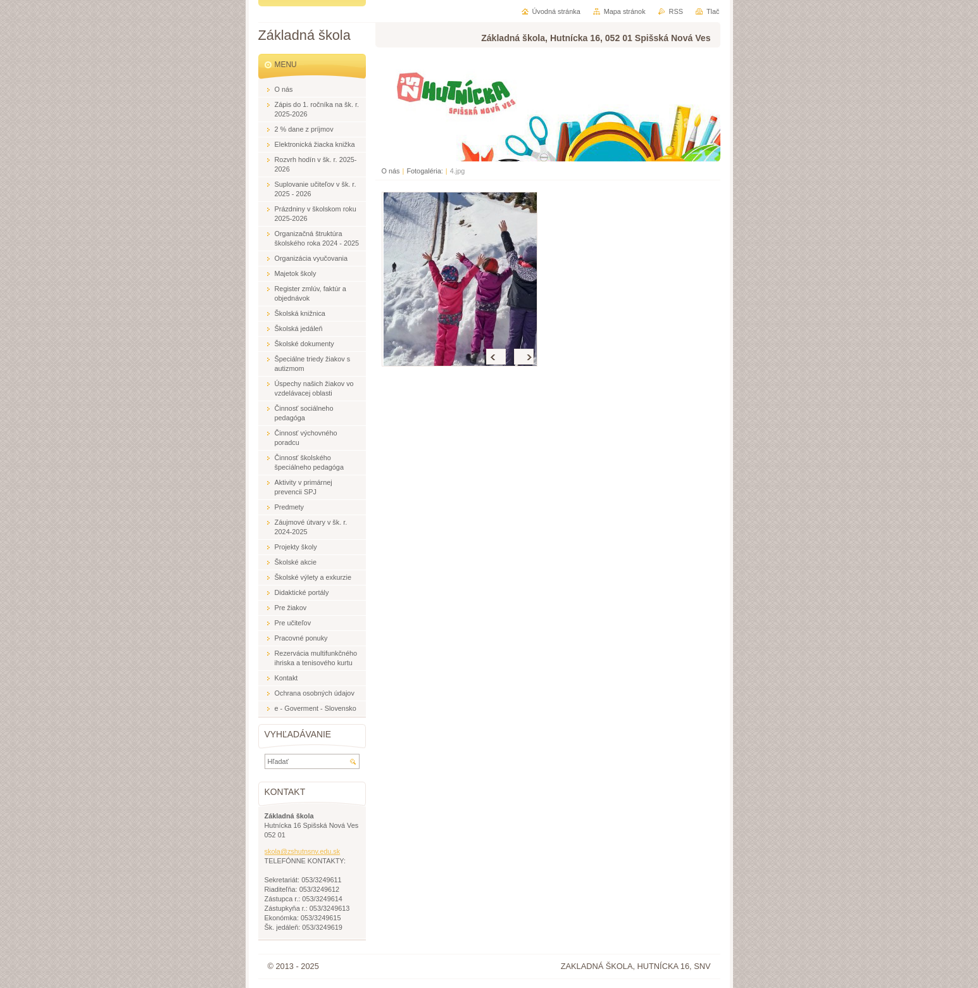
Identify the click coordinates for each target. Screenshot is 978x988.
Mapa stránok (625, 11)
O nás (391, 171)
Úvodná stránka (556, 11)
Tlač (713, 11)
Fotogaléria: (424, 171)
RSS (676, 11)
